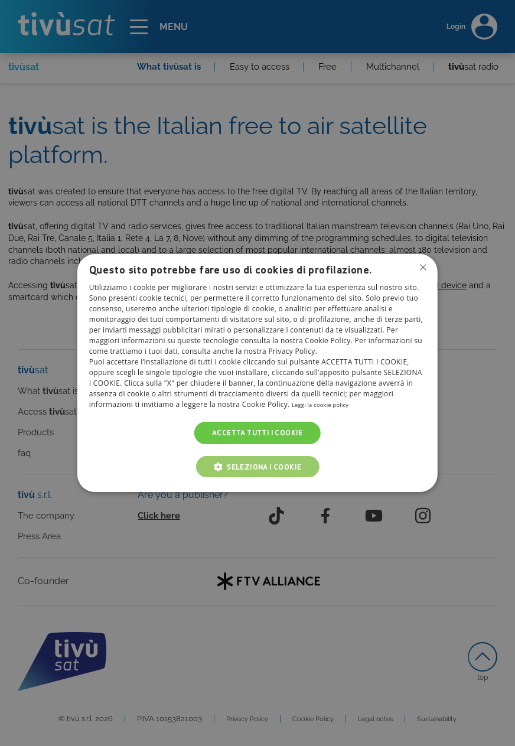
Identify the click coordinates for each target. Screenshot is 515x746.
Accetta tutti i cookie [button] (257, 432)
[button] (258, 466)
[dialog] (257, 373)
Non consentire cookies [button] (422, 269)
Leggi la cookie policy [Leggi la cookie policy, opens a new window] (328, 404)
